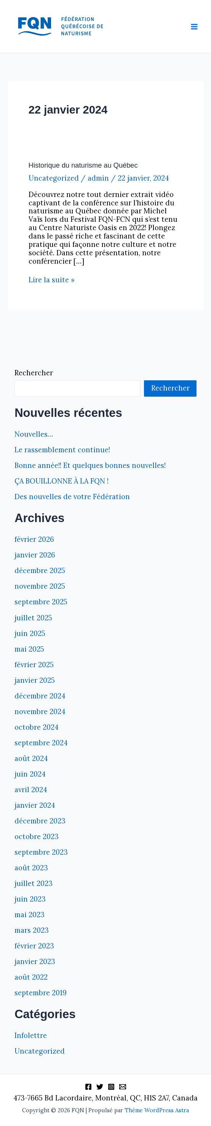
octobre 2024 (36, 727)
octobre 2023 (36, 836)
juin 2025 (29, 633)
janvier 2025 (34, 680)
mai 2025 (29, 649)
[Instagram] (111, 1086)
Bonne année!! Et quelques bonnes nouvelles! (90, 465)
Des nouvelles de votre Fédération (72, 496)
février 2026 (34, 539)
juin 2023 (30, 899)
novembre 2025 (39, 586)
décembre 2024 (40, 696)
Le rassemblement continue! (62, 449)
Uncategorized (54, 178)
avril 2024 (30, 789)
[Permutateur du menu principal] (194, 26)
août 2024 (31, 758)
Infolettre (30, 1035)
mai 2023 (29, 914)
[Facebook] (88, 1086)
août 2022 (31, 977)
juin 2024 (30, 774)
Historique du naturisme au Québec (83, 165)
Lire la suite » (52, 280)
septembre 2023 (41, 852)
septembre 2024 (41, 742)
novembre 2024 (40, 711)
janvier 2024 (34, 805)
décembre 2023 (40, 821)
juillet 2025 (33, 617)
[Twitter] (99, 1086)
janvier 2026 (34, 555)
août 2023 (31, 867)
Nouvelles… (33, 434)
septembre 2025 (40, 601)
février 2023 (34, 946)
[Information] (122, 1086)
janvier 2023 (34, 961)
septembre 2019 (40, 992)
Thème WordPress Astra (157, 1110)
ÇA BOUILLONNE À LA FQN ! (61, 481)
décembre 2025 (39, 570)
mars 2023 (31, 930)
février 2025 (34, 664)
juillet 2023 (33, 883)
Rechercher (33, 372)
